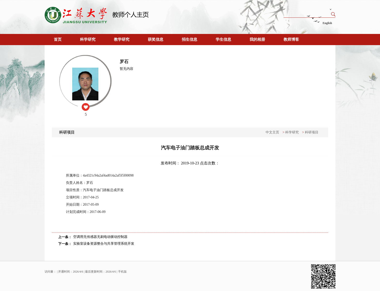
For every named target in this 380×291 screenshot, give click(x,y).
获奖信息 (155, 39)
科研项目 (311, 132)
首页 (58, 39)
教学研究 (121, 39)
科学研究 (87, 39)
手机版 (122, 271)
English (327, 23)
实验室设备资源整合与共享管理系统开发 (103, 243)
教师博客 (291, 39)
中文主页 (272, 132)
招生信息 (189, 39)
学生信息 (223, 39)
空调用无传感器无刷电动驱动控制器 (100, 237)
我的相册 (257, 39)
